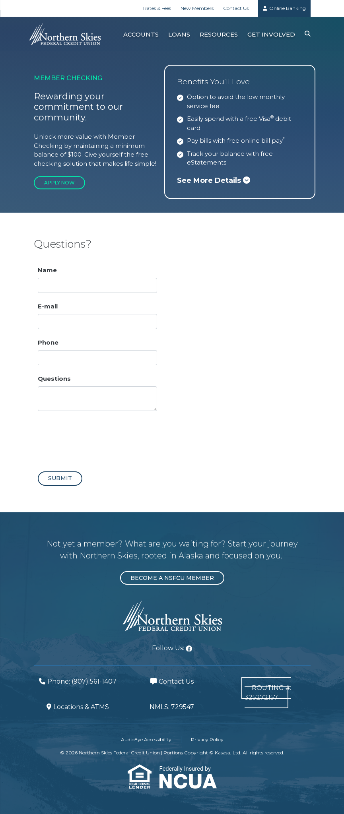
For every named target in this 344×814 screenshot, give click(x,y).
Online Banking (287, 8)
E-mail (48, 306)
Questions (54, 378)
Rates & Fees (157, 8)
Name (47, 270)
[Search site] (308, 34)
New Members (197, 8)
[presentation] (98, 438)
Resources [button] (219, 34)
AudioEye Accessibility (146, 739)
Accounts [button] (141, 34)
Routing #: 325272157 (268, 692)
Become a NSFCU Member (172, 577)
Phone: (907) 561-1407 (82, 681)
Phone (48, 342)
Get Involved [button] (271, 34)
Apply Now (59, 183)
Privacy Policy (207, 739)
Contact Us (236, 8)
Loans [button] (179, 34)
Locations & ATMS (81, 707)
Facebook (189, 648)
